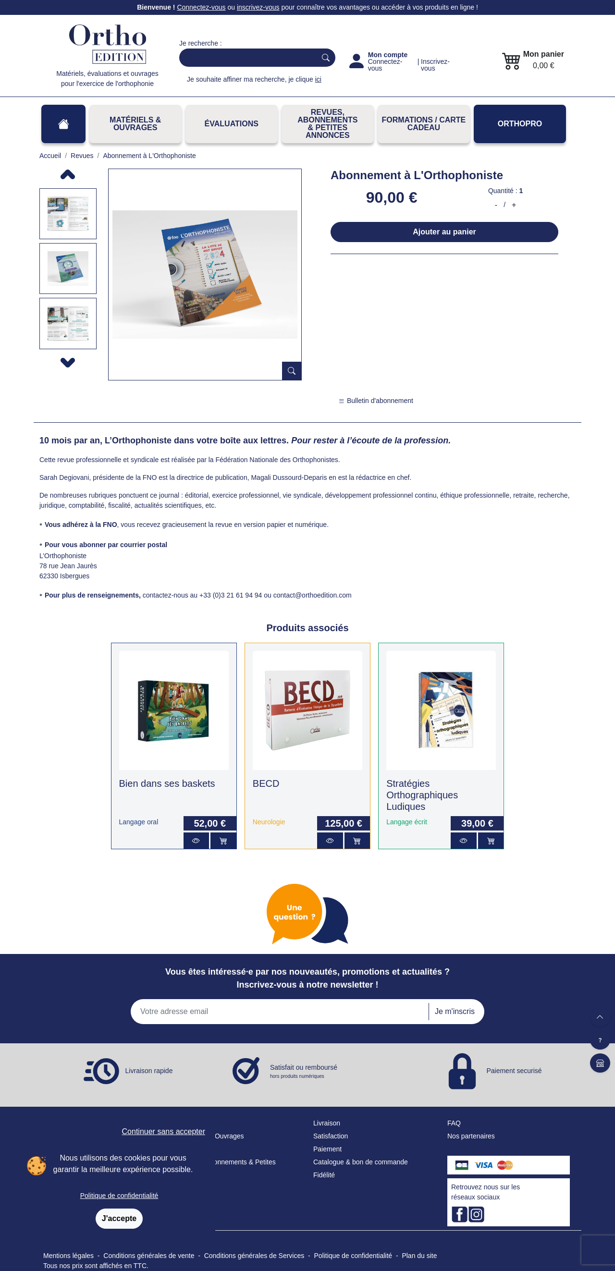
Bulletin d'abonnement (375, 400)
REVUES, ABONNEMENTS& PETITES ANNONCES (327, 123)
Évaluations (231, 124)
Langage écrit (406, 822)
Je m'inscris (455, 1011)
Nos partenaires (471, 1136)
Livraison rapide (149, 1070)
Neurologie (269, 822)
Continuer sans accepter (163, 1131)
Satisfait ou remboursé (303, 1071)
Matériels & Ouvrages (135, 124)
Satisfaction (330, 1136)
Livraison (326, 1123)
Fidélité (324, 1175)
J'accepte (119, 1218)
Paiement (327, 1149)
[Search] (245, 58)
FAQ (454, 1123)
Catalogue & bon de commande (360, 1162)
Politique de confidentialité (119, 1195)
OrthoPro (520, 124)
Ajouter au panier (444, 232)
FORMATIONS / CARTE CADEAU (423, 124)
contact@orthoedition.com (312, 595)
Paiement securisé (513, 1070)
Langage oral (139, 822)
